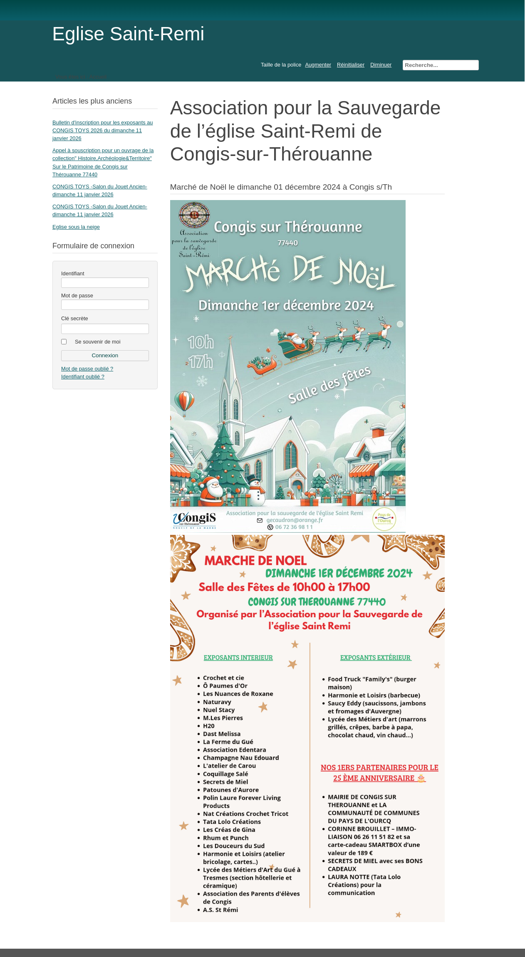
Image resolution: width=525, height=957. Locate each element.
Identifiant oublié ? (82, 376)
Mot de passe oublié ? (87, 369)
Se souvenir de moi (98, 342)
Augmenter (318, 65)
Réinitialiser (350, 65)
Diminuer (380, 65)
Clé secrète (74, 318)
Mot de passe (77, 295)
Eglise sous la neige (76, 227)
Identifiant (72, 273)
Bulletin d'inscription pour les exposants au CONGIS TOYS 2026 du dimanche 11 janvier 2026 (102, 130)
